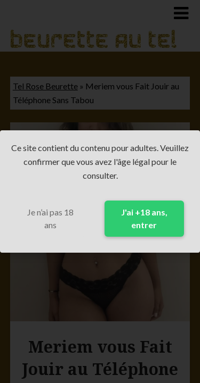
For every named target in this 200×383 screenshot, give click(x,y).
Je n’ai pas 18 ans (50, 218)
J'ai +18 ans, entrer (144, 218)
